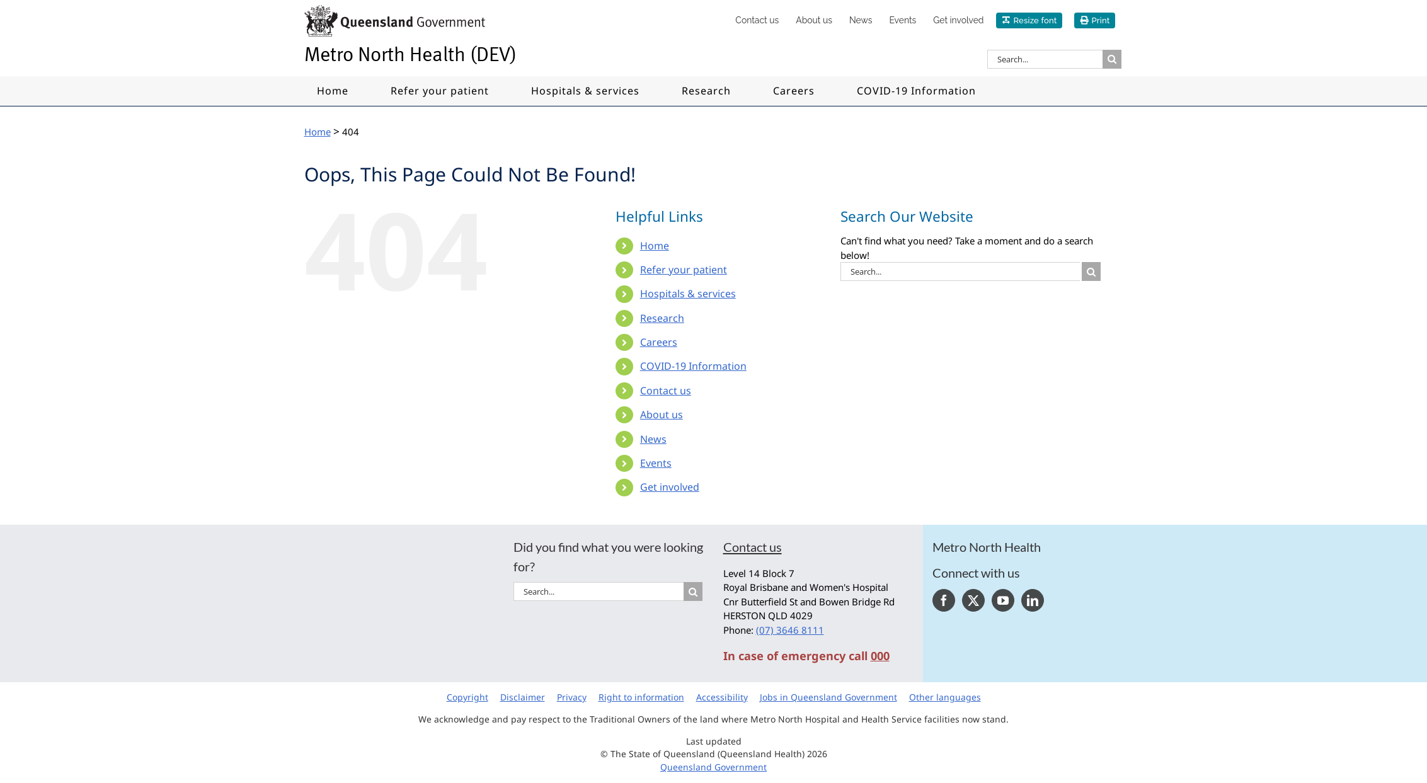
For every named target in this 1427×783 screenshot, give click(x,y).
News (653, 439)
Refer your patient (683, 270)
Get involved (669, 487)
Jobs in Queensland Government (828, 697)
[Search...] (1045, 59)
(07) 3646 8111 (790, 630)
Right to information (641, 697)
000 (880, 655)
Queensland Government (713, 767)
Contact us (665, 390)
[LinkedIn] (1032, 600)
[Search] (1112, 59)
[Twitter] (973, 600)
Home (654, 246)
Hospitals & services (688, 293)
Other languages (945, 697)
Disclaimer (522, 697)
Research (662, 318)
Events (656, 463)
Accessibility (722, 697)
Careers (658, 342)
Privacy (572, 697)
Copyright (467, 697)
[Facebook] (943, 600)
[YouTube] (1003, 600)
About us (661, 414)
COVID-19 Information (693, 366)
